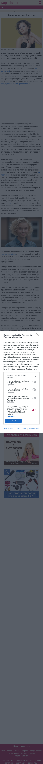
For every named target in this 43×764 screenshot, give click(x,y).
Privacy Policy (34, 429)
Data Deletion (8, 429)
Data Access (21, 429)
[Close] (38, 335)
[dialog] (21, 382)
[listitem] (21, 376)
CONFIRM (13, 421)
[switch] (34, 382)
